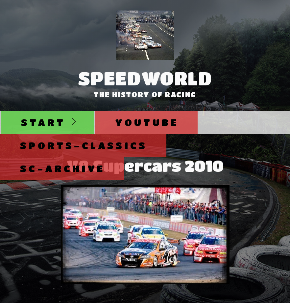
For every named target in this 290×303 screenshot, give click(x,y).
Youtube (147, 122)
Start (43, 122)
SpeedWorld (145, 78)
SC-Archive (62, 168)
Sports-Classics (83, 145)
